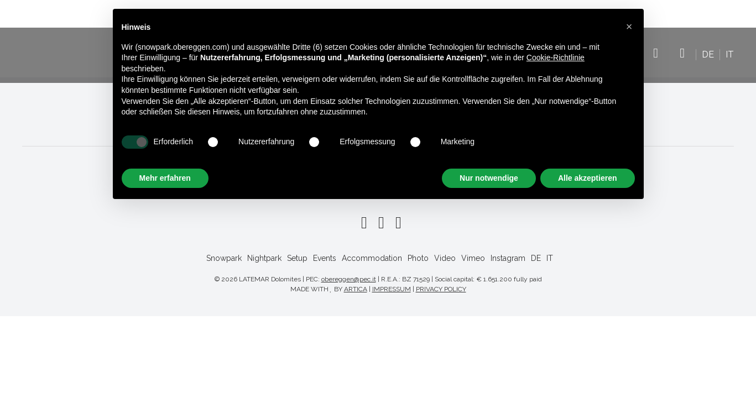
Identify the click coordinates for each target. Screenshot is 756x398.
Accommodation (372, 258)
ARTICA (355, 289)
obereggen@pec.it (348, 279)
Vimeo (655, 58)
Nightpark (264, 258)
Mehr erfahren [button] (165, 178)
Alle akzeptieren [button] (587, 178)
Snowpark (224, 258)
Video (445, 258)
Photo (418, 258)
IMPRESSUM (391, 289)
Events (324, 258)
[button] (629, 26)
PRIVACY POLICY (441, 289)
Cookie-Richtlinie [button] (555, 57)
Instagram (682, 58)
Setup (297, 258)
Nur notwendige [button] (489, 178)
